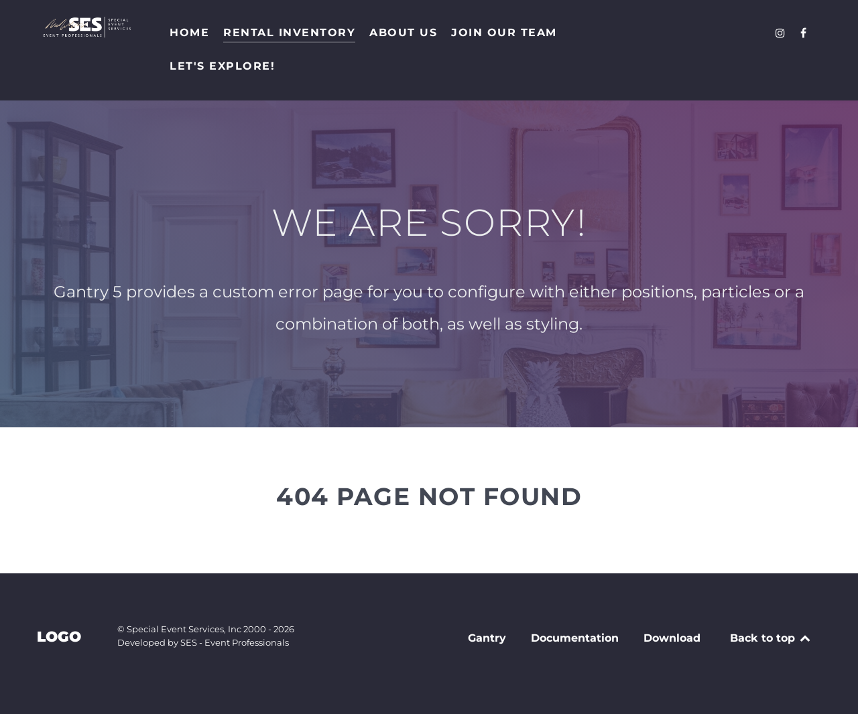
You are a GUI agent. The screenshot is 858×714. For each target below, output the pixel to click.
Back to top (771, 638)
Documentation (575, 638)
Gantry (487, 638)
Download (672, 638)
